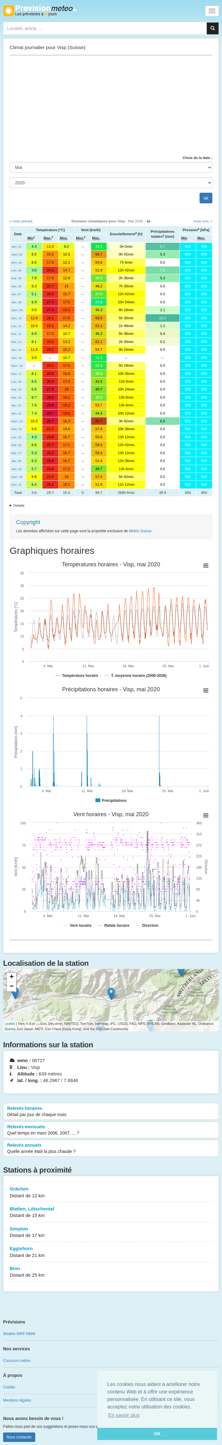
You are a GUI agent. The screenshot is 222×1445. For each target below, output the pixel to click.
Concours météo (17, 1360)
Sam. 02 (16, 254)
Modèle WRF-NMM (19, 1334)
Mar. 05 (16, 278)
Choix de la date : (197, 158)
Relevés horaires (111, 1112)
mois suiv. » (203, 221)
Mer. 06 (16, 286)
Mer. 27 (16, 453)
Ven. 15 (16, 358)
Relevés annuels (111, 1149)
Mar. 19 (16, 389)
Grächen (111, 1192)
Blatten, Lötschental (111, 1212)
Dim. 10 (16, 318)
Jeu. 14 (16, 349)
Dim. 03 (16, 262)
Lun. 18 (16, 381)
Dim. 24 (16, 429)
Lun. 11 (16, 326)
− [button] (12, 986)
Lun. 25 (16, 437)
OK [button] (157, 1433)
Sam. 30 (16, 477)
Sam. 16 (16, 365)
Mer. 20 (16, 397)
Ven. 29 (16, 469)
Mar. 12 (16, 333)
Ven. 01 (16, 246)
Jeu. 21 (16, 405)
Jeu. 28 (16, 461)
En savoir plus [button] (124, 1415)
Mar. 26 (16, 445)
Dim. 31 (16, 484)
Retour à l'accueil (39, 10)
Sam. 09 (16, 310)
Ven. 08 (16, 302)
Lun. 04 (16, 270)
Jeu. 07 (16, 294)
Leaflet (10, 1023)
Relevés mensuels (111, 1130)
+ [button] (12, 977)
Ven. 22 (16, 413)
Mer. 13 (16, 342)
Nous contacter (19, 1437)
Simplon (111, 1232)
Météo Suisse (140, 531)
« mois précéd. (21, 221)
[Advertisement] (111, 105)
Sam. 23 (16, 421)
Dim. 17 (16, 373)
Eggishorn (111, 1252)
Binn (111, 1272)
